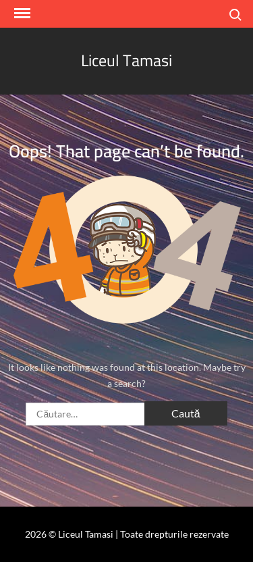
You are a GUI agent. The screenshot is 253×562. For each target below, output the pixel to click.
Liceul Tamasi (126, 60)
